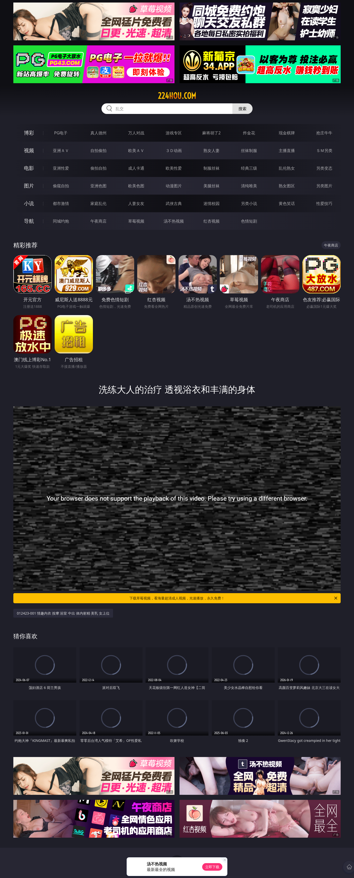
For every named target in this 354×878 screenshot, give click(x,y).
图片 (29, 185)
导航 (29, 221)
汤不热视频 (174, 221)
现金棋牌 (287, 133)
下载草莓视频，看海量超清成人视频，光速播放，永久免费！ (233, 598)
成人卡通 (136, 168)
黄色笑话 (287, 203)
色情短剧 (249, 221)
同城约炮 (61, 221)
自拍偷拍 (98, 150)
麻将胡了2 (211, 133)
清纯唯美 (249, 186)
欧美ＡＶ (136, 150)
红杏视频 (211, 221)
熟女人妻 (211, 150)
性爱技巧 (324, 203)
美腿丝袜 (211, 186)
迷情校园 (211, 203)
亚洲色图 (98, 186)
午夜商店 (98, 221)
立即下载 (212, 866)
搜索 (242, 108)
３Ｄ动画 (174, 150)
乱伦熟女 (287, 168)
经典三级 (249, 168)
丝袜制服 (249, 150)
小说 (29, 203)
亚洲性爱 (61, 168)
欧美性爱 (174, 168)
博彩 (29, 132)
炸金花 (249, 133)
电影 (29, 168)
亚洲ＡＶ (61, 150)
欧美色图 (136, 186)
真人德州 (98, 133)
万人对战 (136, 133)
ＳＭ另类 (324, 150)
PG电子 (60, 133)
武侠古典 (174, 203)
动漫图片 (174, 186)
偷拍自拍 (98, 168)
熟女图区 (287, 186)
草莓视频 (136, 221)
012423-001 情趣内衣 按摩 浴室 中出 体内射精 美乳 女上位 (63, 613)
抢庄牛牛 (324, 133)
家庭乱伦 (98, 203)
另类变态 (324, 168)
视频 (29, 150)
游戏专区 (174, 133)
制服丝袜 (211, 168)
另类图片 (324, 186)
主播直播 (287, 150)
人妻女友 (136, 203)
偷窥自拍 (61, 186)
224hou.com (177, 96)
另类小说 (249, 203)
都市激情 (61, 203)
